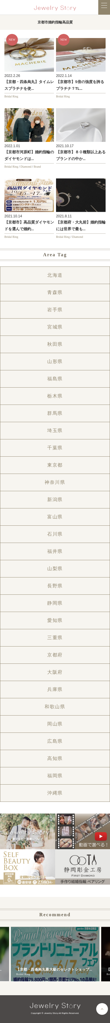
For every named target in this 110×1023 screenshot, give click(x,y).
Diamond (26, 166)
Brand (37, 166)
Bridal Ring (11, 96)
